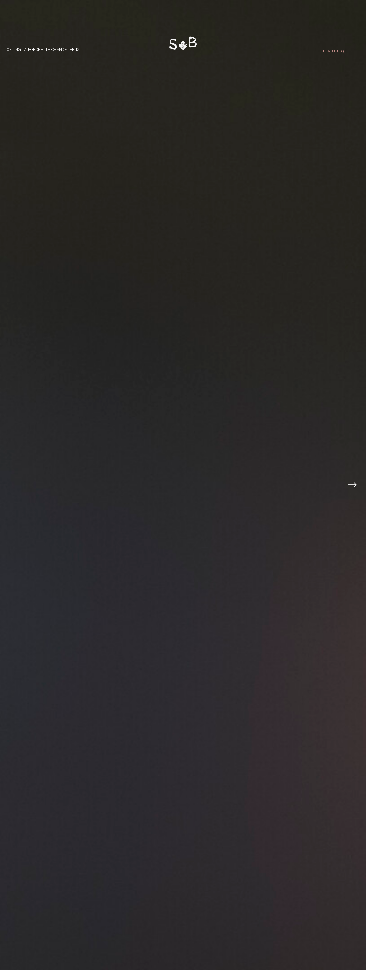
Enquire (340, 942)
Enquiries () (335, 51)
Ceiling (14, 49)
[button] (355, 461)
